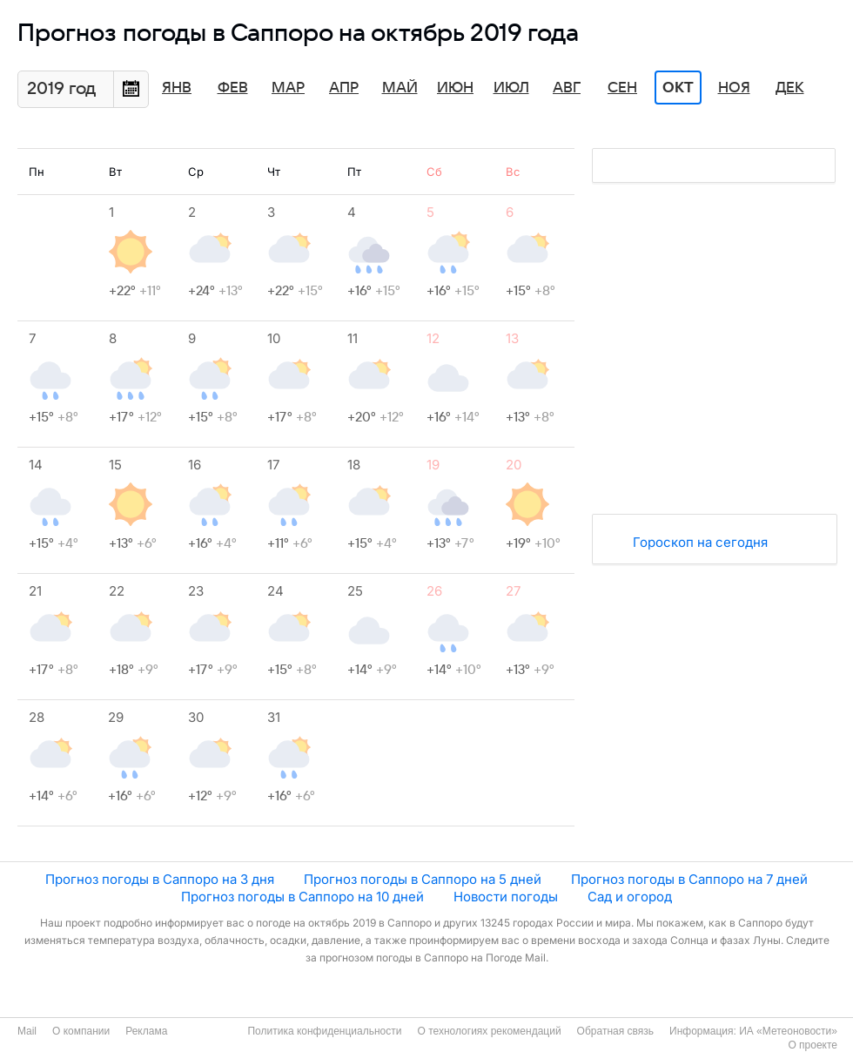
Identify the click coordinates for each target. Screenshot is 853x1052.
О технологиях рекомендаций (489, 1031)
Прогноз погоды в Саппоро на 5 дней (422, 879)
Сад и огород (630, 896)
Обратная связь (615, 1031)
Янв (176, 88)
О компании (81, 1031)
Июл (511, 88)
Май (400, 88)
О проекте (812, 1045)
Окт (678, 88)
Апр (344, 88)
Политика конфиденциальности (324, 1031)
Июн (455, 88)
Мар (288, 88)
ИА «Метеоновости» (788, 1031)
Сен (622, 88)
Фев (233, 88)
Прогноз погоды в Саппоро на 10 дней (302, 896)
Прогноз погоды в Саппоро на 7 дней (689, 879)
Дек (790, 88)
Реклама (146, 1031)
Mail (27, 1031)
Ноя (734, 88)
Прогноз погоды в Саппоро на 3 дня (159, 879)
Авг (567, 88)
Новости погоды (505, 896)
